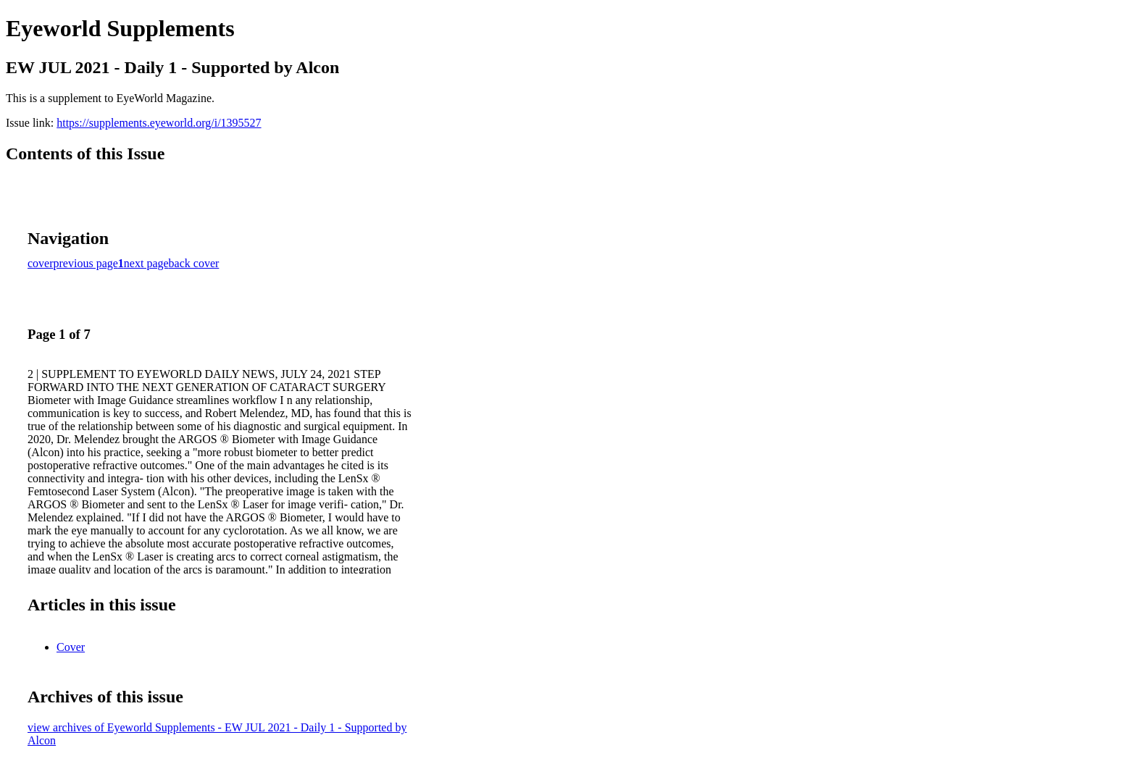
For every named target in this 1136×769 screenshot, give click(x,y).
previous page (86, 263)
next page (146, 263)
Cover (71, 647)
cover (41, 263)
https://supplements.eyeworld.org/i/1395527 (159, 123)
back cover (194, 263)
